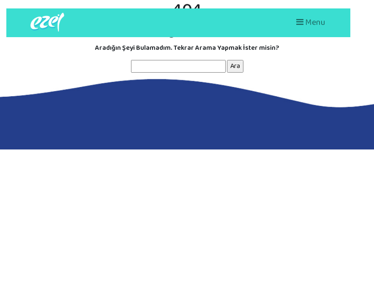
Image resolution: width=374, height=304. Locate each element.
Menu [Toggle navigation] (310, 22)
